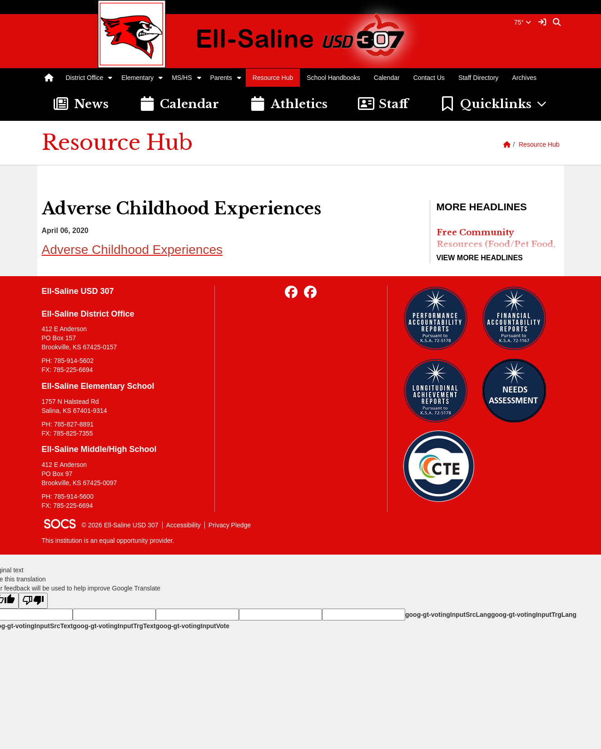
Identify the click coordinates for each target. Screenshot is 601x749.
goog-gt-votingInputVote (192, 626)
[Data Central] (439, 466)
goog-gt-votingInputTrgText (114, 626)
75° (522, 22)
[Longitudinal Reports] (439, 390)
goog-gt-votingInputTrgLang (533, 614)
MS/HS (182, 77)
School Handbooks (333, 77)
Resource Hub (273, 77)
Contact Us (429, 77)
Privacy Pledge (230, 525)
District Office (84, 77)
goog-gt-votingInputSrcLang (448, 614)
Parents (221, 77)
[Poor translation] (33, 601)
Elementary (137, 77)
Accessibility (183, 525)
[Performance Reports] (439, 318)
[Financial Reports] (518, 318)
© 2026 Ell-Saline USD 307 (120, 525)
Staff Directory (478, 77)
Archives (524, 77)
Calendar (387, 77)
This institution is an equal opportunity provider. (108, 540)
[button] (110, 78)
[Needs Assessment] (518, 390)
